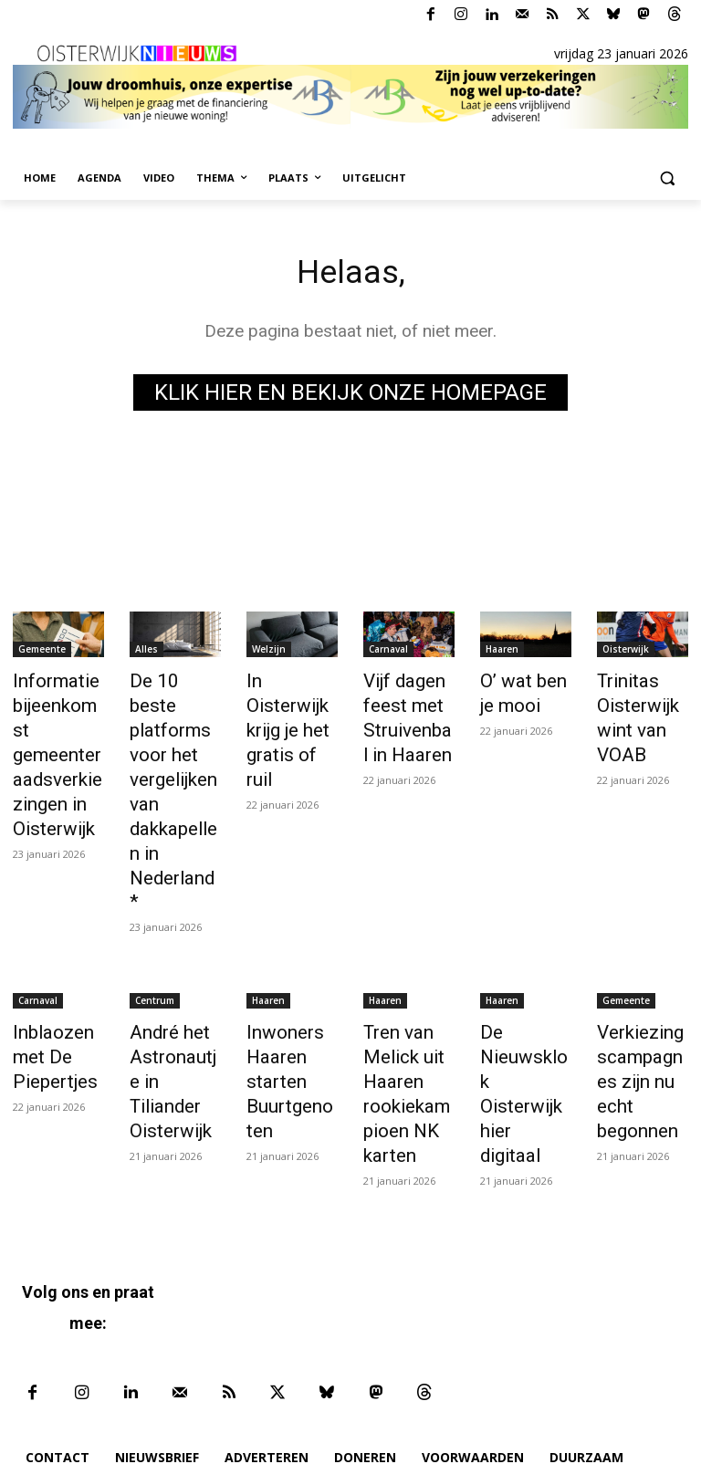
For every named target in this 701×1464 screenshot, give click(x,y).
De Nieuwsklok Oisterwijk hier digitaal (520, 980)
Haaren (502, 652)
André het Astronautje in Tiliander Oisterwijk (170, 980)
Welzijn (269, 652)
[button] (666, 178)
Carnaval (388, 652)
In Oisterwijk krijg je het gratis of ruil (289, 703)
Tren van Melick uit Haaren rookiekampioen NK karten (405, 1000)
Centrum (154, 920)
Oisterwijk (625, 652)
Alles (146, 652)
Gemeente (42, 652)
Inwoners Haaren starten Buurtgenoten (288, 990)
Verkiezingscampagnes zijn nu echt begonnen (641, 980)
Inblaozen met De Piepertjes (47, 970)
